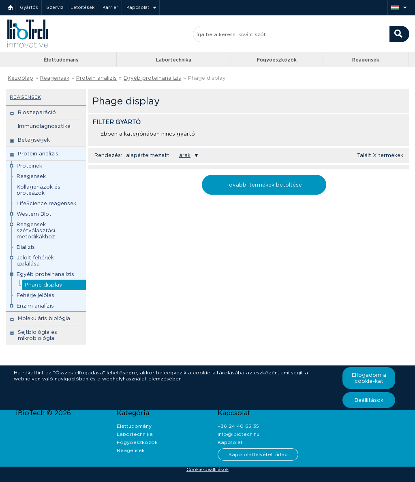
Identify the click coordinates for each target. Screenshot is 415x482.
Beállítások (369, 400)
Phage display (207, 78)
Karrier (110, 7)
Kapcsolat (137, 7)
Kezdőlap (20, 78)
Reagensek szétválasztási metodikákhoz (36, 230)
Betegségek (34, 140)
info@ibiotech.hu (238, 434)
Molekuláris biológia (44, 318)
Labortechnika (173, 60)
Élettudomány (61, 60)
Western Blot (34, 214)
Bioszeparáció (37, 112)
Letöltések (82, 7)
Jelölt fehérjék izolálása (35, 261)
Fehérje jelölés (35, 295)
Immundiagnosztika (44, 126)
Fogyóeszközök (277, 60)
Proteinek (29, 166)
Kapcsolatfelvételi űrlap (258, 454)
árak (184, 155)
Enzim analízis (35, 306)
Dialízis (26, 247)
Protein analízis (96, 78)
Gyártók (29, 7)
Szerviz (55, 7)
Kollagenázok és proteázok (38, 190)
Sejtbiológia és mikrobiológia (37, 335)
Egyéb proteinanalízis (152, 78)
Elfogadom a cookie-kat (369, 378)
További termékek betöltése (264, 185)
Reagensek (365, 60)
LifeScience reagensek (46, 203)
